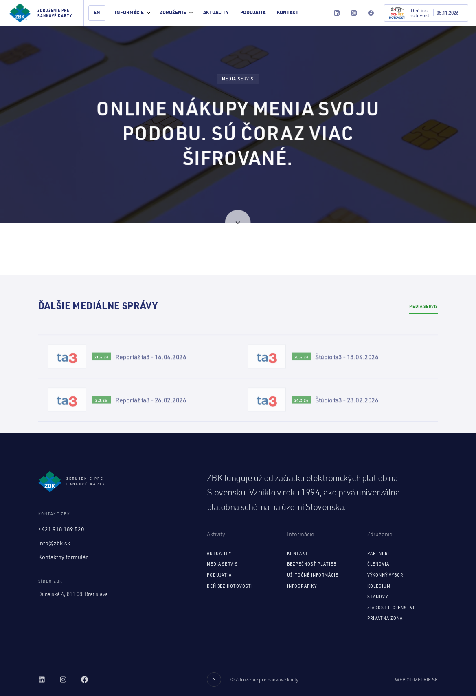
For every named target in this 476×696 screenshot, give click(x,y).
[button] (132, 13)
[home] (42, 13)
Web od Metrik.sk (416, 679)
